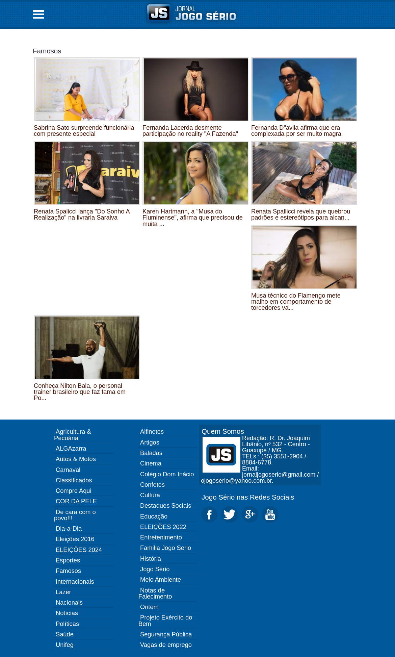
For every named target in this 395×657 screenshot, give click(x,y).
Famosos (47, 51)
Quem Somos (223, 431)
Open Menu (38, 14)
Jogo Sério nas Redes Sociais (248, 497)
